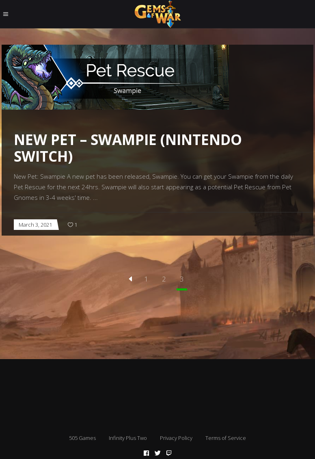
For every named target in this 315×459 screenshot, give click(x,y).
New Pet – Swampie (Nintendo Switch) (128, 148)
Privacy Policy (176, 438)
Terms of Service (225, 438)
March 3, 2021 (35, 224)
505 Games (82, 438)
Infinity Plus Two (128, 438)
